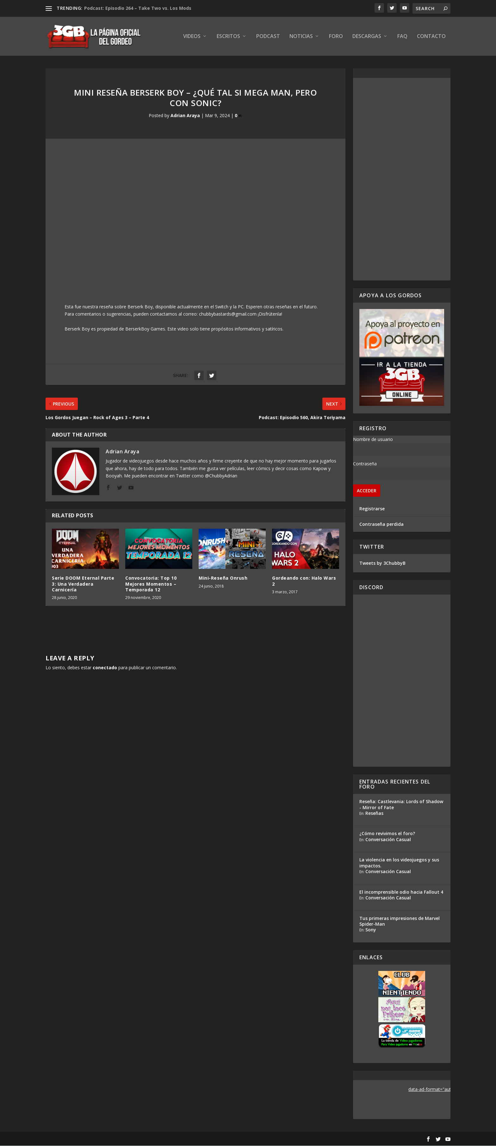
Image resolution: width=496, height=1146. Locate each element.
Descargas (366, 37)
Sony (370, 930)
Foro (336, 37)
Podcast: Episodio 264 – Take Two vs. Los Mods (137, 8)
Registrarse (372, 509)
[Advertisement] (401, 179)
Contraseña (365, 464)
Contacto (431, 37)
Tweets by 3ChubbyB (382, 563)
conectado (105, 668)
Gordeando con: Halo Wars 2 (304, 581)
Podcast (268, 37)
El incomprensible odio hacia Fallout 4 (401, 892)
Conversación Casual (388, 840)
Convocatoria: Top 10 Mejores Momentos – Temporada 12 (151, 584)
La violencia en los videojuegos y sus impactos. (399, 863)
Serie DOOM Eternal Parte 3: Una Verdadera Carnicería (83, 584)
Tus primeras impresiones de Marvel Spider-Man (399, 921)
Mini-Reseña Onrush (223, 579)
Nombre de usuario (373, 440)
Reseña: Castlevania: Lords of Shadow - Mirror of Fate (401, 805)
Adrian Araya (185, 116)
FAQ (402, 37)
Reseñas (374, 813)
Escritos (228, 37)
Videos (192, 37)
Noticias (301, 37)
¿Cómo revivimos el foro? (387, 834)
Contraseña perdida (381, 524)
